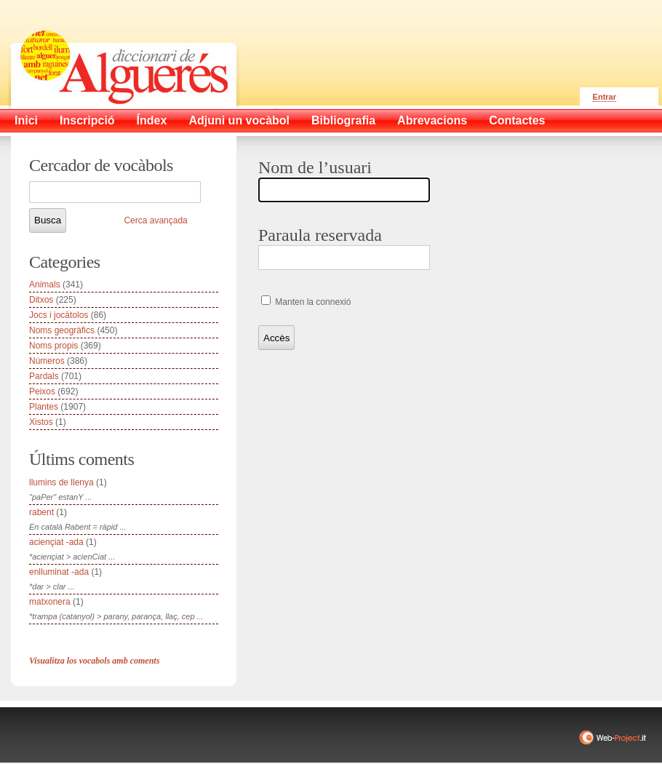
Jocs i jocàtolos (58, 315)
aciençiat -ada (56, 542)
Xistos (41, 422)
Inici (26, 120)
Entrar (604, 96)
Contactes (517, 120)
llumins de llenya (61, 482)
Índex (152, 120)
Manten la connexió (312, 302)
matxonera (50, 602)
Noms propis (53, 346)
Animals (44, 284)
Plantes (43, 407)
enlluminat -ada (59, 572)
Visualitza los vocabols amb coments (94, 661)
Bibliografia (343, 120)
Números (47, 361)
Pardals (44, 376)
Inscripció (87, 120)
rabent (41, 512)
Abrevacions (432, 120)
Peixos (42, 391)
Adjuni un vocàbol (239, 120)
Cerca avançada (155, 220)
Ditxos (41, 300)
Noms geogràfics (62, 330)
